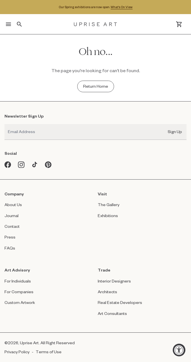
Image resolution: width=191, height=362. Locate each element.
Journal (11, 215)
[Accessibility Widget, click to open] (179, 350)
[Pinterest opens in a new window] (48, 164)
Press (9, 237)
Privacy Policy (16, 351)
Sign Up (175, 131)
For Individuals (17, 281)
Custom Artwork (19, 302)
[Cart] (179, 24)
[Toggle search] (19, 24)
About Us (13, 204)
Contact (12, 226)
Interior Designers (114, 281)
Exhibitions (108, 215)
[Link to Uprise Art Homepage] (95, 24)
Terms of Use (49, 351)
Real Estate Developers (120, 302)
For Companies (18, 291)
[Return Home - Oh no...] (95, 86)
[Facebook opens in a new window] (7, 164)
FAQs (9, 248)
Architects (107, 291)
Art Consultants (112, 313)
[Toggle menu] (8, 24)
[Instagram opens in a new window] (21, 164)
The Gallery (108, 204)
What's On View (122, 7)
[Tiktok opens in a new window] (34, 164)
